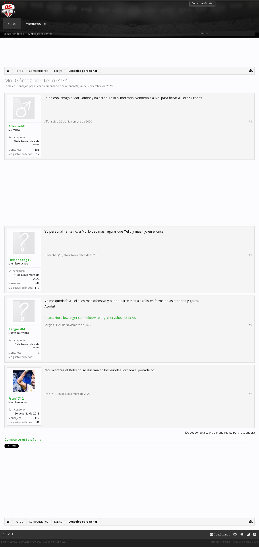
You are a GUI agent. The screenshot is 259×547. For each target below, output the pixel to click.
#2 (250, 255)
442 (37, 283)
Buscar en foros (14, 34)
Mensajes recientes (40, 34)
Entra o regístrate (202, 3)
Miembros (33, 23)
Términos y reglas (219, 541)
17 (37, 352)
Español (8, 534)
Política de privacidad (245, 541)
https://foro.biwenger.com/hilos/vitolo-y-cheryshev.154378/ (90, 317)
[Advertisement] (129, 53)
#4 (250, 394)
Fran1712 (16, 398)
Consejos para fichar (30, 86)
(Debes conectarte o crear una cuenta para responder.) (220, 432)
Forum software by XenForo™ (33, 541)
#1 (250, 121)
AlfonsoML (71, 86)
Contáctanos (220, 534)
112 (37, 418)
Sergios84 (16, 329)
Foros (12, 23)
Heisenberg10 (19, 259)
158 (37, 150)
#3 (250, 325)
